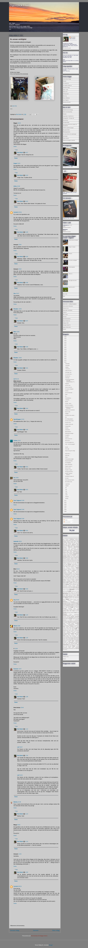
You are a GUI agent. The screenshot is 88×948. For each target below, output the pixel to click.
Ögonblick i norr (19, 5)
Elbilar (70, 560)
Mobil (64, 596)
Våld (64, 646)
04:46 (26, 429)
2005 (65, 511)
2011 (65, 500)
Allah (64, 539)
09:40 (17, 599)
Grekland (77, 571)
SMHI (64, 626)
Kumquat (77, 588)
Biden (64, 545)
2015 (65, 356)
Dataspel (65, 556)
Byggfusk (64, 552)
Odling (77, 604)
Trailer (66, 637)
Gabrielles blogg (66, 87)
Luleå (64, 226)
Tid (78, 635)
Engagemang (65, 561)
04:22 (26, 201)
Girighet (64, 570)
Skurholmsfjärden (66, 625)
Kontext (69, 586)
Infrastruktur (72, 578)
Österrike (77, 648)
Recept (64, 612)
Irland (73, 581)
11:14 (26, 841)
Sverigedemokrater (66, 633)
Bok (71, 549)
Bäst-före (74, 552)
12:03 (26, 872)
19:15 (18, 163)
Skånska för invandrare (70, 409)
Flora (78, 564)
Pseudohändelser (66, 609)
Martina (16, 802)
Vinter (78, 644)
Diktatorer (65, 558)
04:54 (26, 530)
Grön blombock (76, 572)
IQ (71, 581)
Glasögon (68, 570)
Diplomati (75, 558)
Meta (67, 595)
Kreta (74, 586)
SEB (78, 618)
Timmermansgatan (66, 636)
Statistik (73, 630)
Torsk (78, 636)
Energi (78, 560)
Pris (78, 608)
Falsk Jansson (66, 138)
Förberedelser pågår (69, 459)
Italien (71, 582)
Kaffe (67, 583)
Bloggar (77, 545)
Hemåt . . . (67, 447)
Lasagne (64, 589)
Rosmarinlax (65, 120)
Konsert (74, 585)
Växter (69, 647)
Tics (76, 635)
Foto (67, 566)
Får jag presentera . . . (69, 471)
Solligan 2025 (65, 323)
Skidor (64, 623)
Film (78, 562)
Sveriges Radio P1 (67, 325)
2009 (65, 504)
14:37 (20, 668)
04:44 (26, 408)
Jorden (74, 582)
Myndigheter (70, 597)
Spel (68, 628)
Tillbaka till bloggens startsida (69, 140)
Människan (77, 597)
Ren (78, 612)
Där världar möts (68, 481)
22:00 (20, 309)
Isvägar (67, 582)
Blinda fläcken (68, 431)
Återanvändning (66, 648)
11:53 (20, 854)
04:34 (26, 256)
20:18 (20, 269)
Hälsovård (69, 577)
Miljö (78, 595)
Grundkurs (65, 572)
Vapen (67, 643)
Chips (67, 553)
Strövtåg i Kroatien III (69, 476)
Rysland (72, 616)
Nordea (64, 600)
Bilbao (68, 545)
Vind (78, 643)
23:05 (17, 477)
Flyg (63, 565)
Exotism (77, 561)
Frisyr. (75, 566)
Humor (74, 575)
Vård (66, 646)
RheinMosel (65, 615)
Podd (69, 607)
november (67, 365)
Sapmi (74, 618)
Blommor (70, 547)
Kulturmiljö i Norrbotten (67, 310)
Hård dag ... (67, 455)
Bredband (75, 550)
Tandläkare (77, 634)
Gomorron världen (66, 571)
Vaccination (71, 642)
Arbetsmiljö (73, 540)
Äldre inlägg (55, 930)
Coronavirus (76, 553)
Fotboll (64, 566)
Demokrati (65, 557)
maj (66, 491)
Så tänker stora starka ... (70, 415)
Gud (73, 573)
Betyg (78, 544)
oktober (67, 367)
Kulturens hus (66, 308)
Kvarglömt (67, 435)
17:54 (26, 755)
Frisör (78, 566)
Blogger (51, 945)
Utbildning (77, 641)
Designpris (69, 557)
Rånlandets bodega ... (69, 433)
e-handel (72, 559)
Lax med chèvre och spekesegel (69, 134)
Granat (73, 571)
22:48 (19, 802)
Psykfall (70, 609)
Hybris (67, 576)
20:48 (22, 707)
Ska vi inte (65, 294)
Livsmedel (77, 589)
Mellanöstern (74, 593)
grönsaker (70, 573)
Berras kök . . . (68, 440)
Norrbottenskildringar (67, 602)
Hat (71, 574)
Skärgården (71, 625)
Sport (73, 628)
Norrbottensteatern (67, 318)
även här (14, 106)
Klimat (67, 584)
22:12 (17, 379)
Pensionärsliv (76, 606)
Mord (75, 596)
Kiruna (64, 584)
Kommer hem (68, 422)
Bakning (69, 542)
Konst (78, 585)
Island (64, 582)
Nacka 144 (65, 91)
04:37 (26, 320)
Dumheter (68, 559)
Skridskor (64, 624)
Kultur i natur (65, 89)
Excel (75, 561)
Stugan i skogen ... (72, 246)
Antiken (64, 540)
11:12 (26, 729)
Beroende (69, 544)
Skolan (72, 623)
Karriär (74, 583)
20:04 (20, 244)
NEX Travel (65, 314)
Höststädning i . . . (69, 398)
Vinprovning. (71, 644)
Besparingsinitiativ (69, 460)
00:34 (18, 569)
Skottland (77, 623)
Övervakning (65, 649)
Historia (77, 574)
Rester (71, 614)
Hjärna (64, 575)
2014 (65, 358)
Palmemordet (65, 606)
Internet (64, 581)
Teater (64, 635)
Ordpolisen (68, 605)
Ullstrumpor (65, 641)
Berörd (66, 401)
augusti (67, 485)
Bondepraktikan (76, 549)
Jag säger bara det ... (73, 280)
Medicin (69, 593)
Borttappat (65, 550)
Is (78, 581)
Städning (68, 631)
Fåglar (77, 567)
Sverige (77, 632)
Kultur (73, 588)
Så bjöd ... (71, 253)
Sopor (67, 627)
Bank (72, 542)
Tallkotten (72, 634)
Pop (74, 607)
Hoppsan (67, 383)
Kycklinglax (65, 136)
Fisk (66, 564)
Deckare (77, 556)
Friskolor (72, 566)
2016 (65, 354)
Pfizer (64, 607)
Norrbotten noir (74, 601)
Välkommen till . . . (69, 370)
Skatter (77, 622)
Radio (73, 610)
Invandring (68, 581)
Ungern (69, 641)
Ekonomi (64, 560)
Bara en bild (67, 411)
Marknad (77, 592)
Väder (73, 646)
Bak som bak (67, 468)
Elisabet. (16, 309)
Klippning (70, 584)
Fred (69, 566)
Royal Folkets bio (66, 320)
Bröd (67, 551)
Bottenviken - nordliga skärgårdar (70, 304)
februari (67, 496)
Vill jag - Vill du (68, 403)
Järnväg (64, 583)
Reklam (72, 612)
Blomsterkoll (76, 547)
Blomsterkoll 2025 (66, 549)
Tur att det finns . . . (69, 374)
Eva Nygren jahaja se (67, 85)
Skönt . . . (67, 457)
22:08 (20, 357)
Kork (72, 586)
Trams (69, 637)
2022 (65, 344)
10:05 (18, 625)
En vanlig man (66, 83)
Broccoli (64, 551)
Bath (66, 543)
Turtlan (15, 440)
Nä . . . (66, 396)
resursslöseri (76, 614)
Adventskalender (71, 538)
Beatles (73, 543)
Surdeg (64, 632)
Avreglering (65, 542)
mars (66, 494)
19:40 (18, 186)
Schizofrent (67, 429)
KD (76, 583)
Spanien (77, 627)
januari (66, 498)
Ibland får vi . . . (68, 453)
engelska (69, 561)
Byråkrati (68, 552)
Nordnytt (64, 316)
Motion (77, 596)
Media (66, 593)
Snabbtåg (72, 626)
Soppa (70, 627)
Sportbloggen (17, 419)
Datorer (68, 556)
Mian (15, 331)
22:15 (22, 419)
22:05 (18, 331)
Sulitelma (71, 631)
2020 (65, 347)
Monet (15, 625)
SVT (78, 633)
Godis (78, 570)
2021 (65, 345)
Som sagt (67, 448)
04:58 (26, 589)
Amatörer (67, 539)
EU (73, 561)
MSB (64, 597)
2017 (65, 353)
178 (67, 656)
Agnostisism (76, 538)
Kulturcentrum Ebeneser (68, 306)
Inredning (77, 578)
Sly (74, 625)
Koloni (70, 585)
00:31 (20, 886)
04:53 (26, 489)
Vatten (69, 643)
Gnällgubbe (74, 570)
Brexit (78, 550)
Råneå (64, 230)
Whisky (73, 647)
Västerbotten (65, 647)
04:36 (26, 282)
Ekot (67, 560)
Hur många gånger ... (69, 418)
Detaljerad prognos (67, 227)
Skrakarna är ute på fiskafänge (69, 407)
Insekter (64, 580)
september (67, 484)
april (66, 493)
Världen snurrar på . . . (69, 424)
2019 (65, 349)
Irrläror (76, 581)
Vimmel (66, 390)
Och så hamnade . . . (69, 392)
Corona (70, 553)
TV (68, 640)
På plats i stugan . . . (69, 469)
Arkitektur (64, 541)
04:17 (26, 152)
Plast (66, 607)
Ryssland (77, 616)
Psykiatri (74, 609)
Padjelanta (77, 605)
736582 (64, 656)
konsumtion (65, 586)
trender (64, 638)
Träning (74, 638)
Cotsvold (65, 555)
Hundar (78, 575)
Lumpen (77, 591)
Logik (64, 591)
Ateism (75, 541)
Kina (78, 583)
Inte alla (66, 478)
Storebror (64, 631)
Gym (63, 574)
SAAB (64, 618)
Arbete (70, 540)
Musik (66, 597)
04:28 (26, 232)
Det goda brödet (66, 129)
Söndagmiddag (66, 122)
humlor (71, 575)
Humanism (68, 575)
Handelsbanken (68, 574)
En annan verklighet (73, 260)
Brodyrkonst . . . (68, 376)
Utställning (64, 642)
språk (75, 628)
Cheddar (64, 553)
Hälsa (66, 577)
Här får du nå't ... (72, 287)
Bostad (68, 550)
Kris (78, 586)
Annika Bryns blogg (67, 79)
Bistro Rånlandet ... (69, 464)
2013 (65, 360)
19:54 (20, 212)
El (68, 560)
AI (78, 538)
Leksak (67, 589)
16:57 (21, 747)
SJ (63, 622)
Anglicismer (77, 539)
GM (70, 570)
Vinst (75, 644)
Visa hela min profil (67, 48)
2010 (65, 502)
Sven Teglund (17, 500)
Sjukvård (70, 622)
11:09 (26, 696)
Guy (15, 599)
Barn (64, 543)
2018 (65, 351)
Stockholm (77, 630)
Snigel (15, 163)
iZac (15, 293)
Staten (70, 630)
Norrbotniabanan (76, 600)
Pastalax (64, 114)
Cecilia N (16, 212)
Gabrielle (16, 541)
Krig (76, 586)
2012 (65, 362)
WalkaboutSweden (67, 102)
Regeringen (69, 612)
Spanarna (73, 627)
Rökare (78, 617)
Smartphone (77, 625)
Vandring (77, 642)
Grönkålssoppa (65, 573)
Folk (66, 565)
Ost (74, 605)
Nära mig (65, 95)
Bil (66, 545)
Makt (69, 592)
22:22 (19, 440)
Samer (66, 618)
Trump (71, 638)
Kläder (78, 584)
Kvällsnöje (67, 377)
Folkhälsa (69, 565)
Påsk (70, 610)
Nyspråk (67, 437)
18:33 (19, 123)
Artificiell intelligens (70, 541)
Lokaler (66, 591)
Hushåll (64, 576)
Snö (75, 626)
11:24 (26, 615)
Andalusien (71, 539)
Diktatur (72, 558)
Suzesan (16, 668)
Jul (76, 582)
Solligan (64, 627)
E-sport (75, 559)
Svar (16, 149)
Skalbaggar (74, 622)
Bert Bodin (20, 152)
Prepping (70, 608)
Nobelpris (74, 599)
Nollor (78, 599)
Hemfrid (74, 574)
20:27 (17, 293)
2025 (65, 338)
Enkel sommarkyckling (67, 111)
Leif (15, 379)
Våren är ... (71, 273)
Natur (67, 599)
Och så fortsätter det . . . (70, 442)
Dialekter (72, 557)
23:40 (22, 509)
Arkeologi (77, 540)
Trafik (64, 637)
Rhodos (69, 615)
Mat (64, 593)
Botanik (71, 550)
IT (69, 582)
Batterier (69, 543)
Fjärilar (69, 564)
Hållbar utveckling (75, 576)
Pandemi (69, 606)
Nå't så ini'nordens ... (69, 405)
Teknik (67, 635)
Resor (65, 614)
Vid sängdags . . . (68, 462)
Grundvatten (70, 572)
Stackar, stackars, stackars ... (68, 474)
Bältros (71, 552)
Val (74, 642)
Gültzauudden (76, 573)
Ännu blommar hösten (69, 479)
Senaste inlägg (14, 930)
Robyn (73, 615)
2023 (65, 342)
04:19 (26, 175)
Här (66, 417)
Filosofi (64, 564)
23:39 (22, 500)
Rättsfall (75, 617)
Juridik (78, 582)
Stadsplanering (65, 630)
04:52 (26, 466)
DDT (71, 556)
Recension (77, 610)
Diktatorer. (68, 558)
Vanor (64, 643)
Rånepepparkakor (66, 131)
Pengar (72, 606)
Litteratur (72, 589)
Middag (74, 595)
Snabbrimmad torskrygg (68, 109)
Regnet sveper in (68, 466)
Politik (71, 607)
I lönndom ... (67, 399)
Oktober (66, 428)
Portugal (64, 608)
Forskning (77, 565)
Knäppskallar (67, 426)
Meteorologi (71, 595)
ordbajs (64, 605)
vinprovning (66, 644)
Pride (75, 608)
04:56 (26, 558)
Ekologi (78, 559)
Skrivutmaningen (71, 624)
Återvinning (71, 648)
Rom (75, 615)
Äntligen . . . (67, 413)
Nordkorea (69, 600)
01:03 (21, 775)
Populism (77, 607)
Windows (77, 647)
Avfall (78, 541)
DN (78, 558)
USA (73, 641)
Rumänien (64, 616)
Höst (76, 577)
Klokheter (74, 584)
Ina (14, 477)
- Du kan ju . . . (68, 368)
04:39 (26, 346)
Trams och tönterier (75, 637)
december (67, 363)
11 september (65, 538)
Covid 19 (69, 555)
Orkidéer (72, 605)
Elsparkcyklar (74, 560)
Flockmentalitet (74, 564)
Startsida (35, 930)
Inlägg (65, 519)
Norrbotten (65, 601)
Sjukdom (66, 622)
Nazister (71, 599)
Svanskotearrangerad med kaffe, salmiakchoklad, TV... (70, 380)
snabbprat (67, 626)
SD (76, 618)
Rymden (68, 616)
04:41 (26, 368)
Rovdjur (77, 615)
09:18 (18, 824)
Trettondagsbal (72, 267)
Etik (71, 561)
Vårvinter (69, 646)
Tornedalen (74, 636)
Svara (15, 146)
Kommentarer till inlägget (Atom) (39, 935)
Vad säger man (68, 372)
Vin (76, 643)
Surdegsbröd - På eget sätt (68, 118)
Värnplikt (77, 646)
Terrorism (73, 635)
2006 (65, 509)
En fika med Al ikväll (69, 420)
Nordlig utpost (66, 93)
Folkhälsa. (73, 565)
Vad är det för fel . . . (69, 438)
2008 (65, 506)
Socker (78, 626)
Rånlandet (71, 617)
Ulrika (15, 186)
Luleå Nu (65, 312)
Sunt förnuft (76, 631)
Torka (71, 636)
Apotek (67, 540)
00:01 (20, 541)
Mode (66, 596)
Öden (66, 394)
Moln (73, 596)
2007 (65, 507)
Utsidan (64, 329)
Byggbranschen (76, 551)
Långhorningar (65, 592)
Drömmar (64, 559)
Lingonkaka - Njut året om (68, 116)
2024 (65, 340)
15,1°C (70, 225)
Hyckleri (70, 576)
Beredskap (65, 544)
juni (66, 489)
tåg (70, 640)
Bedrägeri (77, 543)
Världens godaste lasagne (68, 127)
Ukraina (77, 640)
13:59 (16, 648)
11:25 (26, 637)
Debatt (74, 556)
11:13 (26, 814)
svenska (73, 632)
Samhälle (70, 618)
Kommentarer (67, 522)
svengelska (68, 632)
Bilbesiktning (73, 545)
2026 (65, 336)
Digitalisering (76, 557)
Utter (67, 642)
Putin (68, 610)
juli (66, 487)
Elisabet (64, 81)
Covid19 (74, 555)
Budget (71, 551)
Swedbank (65, 634)
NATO (64, 599)
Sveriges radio (73, 633)
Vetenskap (73, 643)
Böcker (77, 552)
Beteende (74, 544)
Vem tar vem (67, 385)
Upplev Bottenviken (67, 327)
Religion (75, 612)
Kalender (70, 583)
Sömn (69, 634)
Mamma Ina (73, 592)
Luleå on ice (74, 591)
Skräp (78, 624)
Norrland (64, 604)
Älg (74, 648)
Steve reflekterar (66, 98)
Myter (74, 597)
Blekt (64, 296)
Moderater (70, 596)
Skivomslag (68, 623)
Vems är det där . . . (69, 387)
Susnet (64, 658)
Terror (70, 635)
